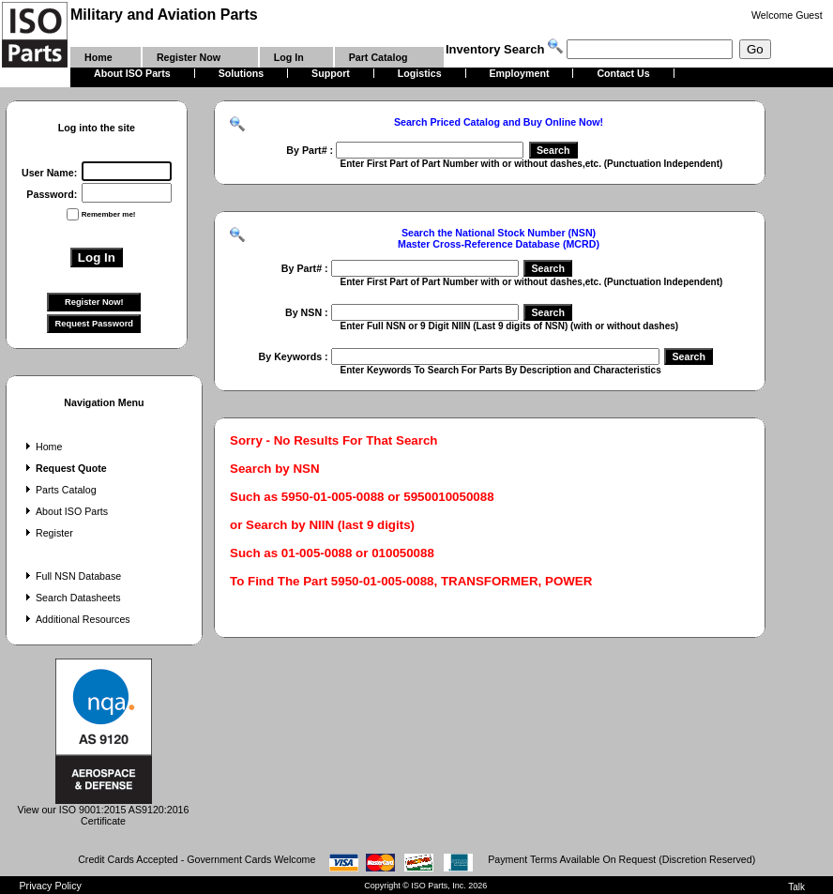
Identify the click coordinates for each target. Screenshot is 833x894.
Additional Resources (76, 619)
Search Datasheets (71, 597)
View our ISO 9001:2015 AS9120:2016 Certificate (103, 810)
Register (47, 532)
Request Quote (64, 468)
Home (42, 446)
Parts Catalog (59, 489)
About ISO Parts (65, 511)
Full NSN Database (71, 576)
